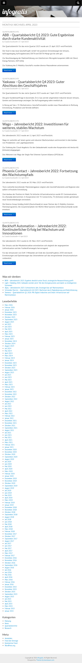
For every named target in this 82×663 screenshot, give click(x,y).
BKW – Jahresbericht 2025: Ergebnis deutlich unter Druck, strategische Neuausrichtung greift (39, 280)
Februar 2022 (10, 416)
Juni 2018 (8, 522)
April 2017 (8, 551)
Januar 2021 (9, 447)
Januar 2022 (9, 418)
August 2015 (9, 596)
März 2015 (9, 606)
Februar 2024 (10, 358)
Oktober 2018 (10, 512)
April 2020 (8, 469)
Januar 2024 (9, 360)
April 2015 (8, 604)
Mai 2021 (8, 437)
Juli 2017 (8, 543)
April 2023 (8, 382)
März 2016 (9, 580)
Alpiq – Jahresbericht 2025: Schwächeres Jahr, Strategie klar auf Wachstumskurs (34, 288)
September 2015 (11, 594)
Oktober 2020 (10, 454)
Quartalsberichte (10, 32)
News (7, 623)
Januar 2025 (9, 339)
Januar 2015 (9, 611)
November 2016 (11, 560)
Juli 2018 (8, 519)
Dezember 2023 (11, 363)
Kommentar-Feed (11, 643)
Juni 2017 (8, 546)
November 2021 (11, 423)
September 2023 (11, 370)
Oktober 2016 (10, 563)
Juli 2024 (8, 348)
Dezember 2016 (11, 558)
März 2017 (9, 553)
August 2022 (9, 401)
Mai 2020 (8, 466)
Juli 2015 (8, 599)
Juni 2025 (8, 327)
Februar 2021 (10, 445)
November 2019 (11, 481)
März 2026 (9, 305)
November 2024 (11, 341)
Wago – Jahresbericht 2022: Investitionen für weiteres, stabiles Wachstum (35, 126)
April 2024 (8, 353)
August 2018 (9, 517)
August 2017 (9, 541)
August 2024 (9, 346)
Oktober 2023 (10, 368)
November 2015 (11, 589)
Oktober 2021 (10, 425)
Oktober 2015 (10, 591)
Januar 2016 (9, 584)
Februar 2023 (10, 387)
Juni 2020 (8, 464)
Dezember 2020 (11, 449)
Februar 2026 (10, 307)
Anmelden (8, 638)
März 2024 (9, 355)
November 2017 (11, 534)
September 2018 (11, 514)
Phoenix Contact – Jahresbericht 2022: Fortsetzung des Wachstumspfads (40, 173)
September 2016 (11, 565)
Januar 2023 (9, 389)
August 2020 (9, 459)
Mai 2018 (8, 524)
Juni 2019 (8, 493)
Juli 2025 (8, 324)
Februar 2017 (10, 555)
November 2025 (11, 314)
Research (8, 628)
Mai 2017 (8, 548)
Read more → (9, 70)
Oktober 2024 (10, 343)
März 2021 (9, 442)
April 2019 (8, 498)
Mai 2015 (8, 601)
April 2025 (8, 331)
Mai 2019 (8, 495)
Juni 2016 (8, 572)
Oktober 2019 (10, 483)
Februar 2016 (10, 582)
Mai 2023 (8, 380)
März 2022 (9, 413)
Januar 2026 (9, 310)
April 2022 (8, 411)
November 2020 (11, 452)
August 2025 (9, 322)
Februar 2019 (10, 502)
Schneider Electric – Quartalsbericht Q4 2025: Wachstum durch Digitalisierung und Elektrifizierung (41, 290)
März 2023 (9, 384)
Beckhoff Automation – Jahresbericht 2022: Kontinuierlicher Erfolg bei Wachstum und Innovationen (34, 229)
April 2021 (8, 440)
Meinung (8, 621)
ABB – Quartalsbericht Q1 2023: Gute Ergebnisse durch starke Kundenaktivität (38, 37)
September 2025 (11, 319)
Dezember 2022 (11, 392)
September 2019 (11, 486)
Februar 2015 (10, 608)
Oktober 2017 (10, 536)
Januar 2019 (9, 505)
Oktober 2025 (10, 317)
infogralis (14, 11)
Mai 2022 (8, 409)
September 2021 (11, 428)
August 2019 (9, 488)
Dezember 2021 (11, 420)
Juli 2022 (8, 404)
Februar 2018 (10, 531)
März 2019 (9, 500)
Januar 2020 (9, 476)
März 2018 (9, 529)
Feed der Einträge (11, 641)
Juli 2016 (8, 570)
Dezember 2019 (11, 478)
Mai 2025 (8, 329)
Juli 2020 (8, 461)
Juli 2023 (8, 375)
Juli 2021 (8, 433)
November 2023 (11, 365)
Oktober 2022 (10, 396)
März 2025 (9, 334)
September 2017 (11, 539)
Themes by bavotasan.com (45, 660)
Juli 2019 (8, 490)
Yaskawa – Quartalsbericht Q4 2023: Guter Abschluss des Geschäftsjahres (33, 83)
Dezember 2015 (11, 587)
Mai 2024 (8, 351)
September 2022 (11, 399)
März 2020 (9, 471)
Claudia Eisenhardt (10, 42)
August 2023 (9, 372)
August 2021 (9, 430)
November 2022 (11, 394)
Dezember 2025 (11, 312)
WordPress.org (10, 645)
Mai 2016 (8, 575)
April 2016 (8, 577)
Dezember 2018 (11, 507)
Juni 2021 (8, 435)
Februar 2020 (10, 474)
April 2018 (8, 526)
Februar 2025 (10, 336)
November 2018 (11, 510)
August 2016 (9, 567)
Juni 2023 (8, 377)
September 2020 (11, 457)
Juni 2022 (8, 406)
